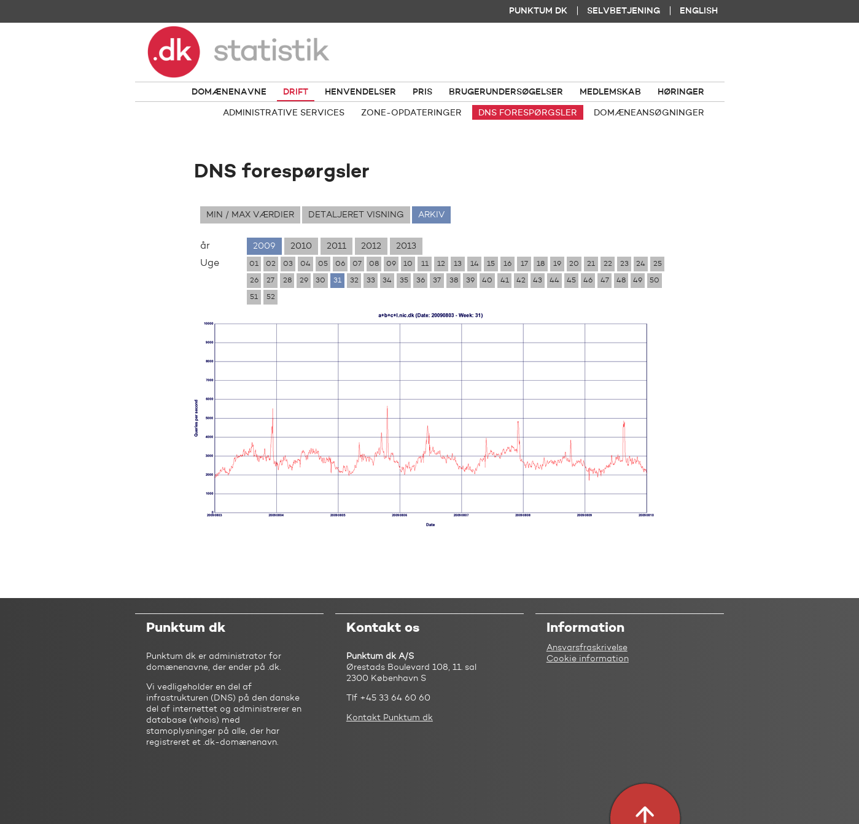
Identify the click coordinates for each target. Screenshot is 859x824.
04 (305, 264)
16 (507, 264)
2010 (301, 246)
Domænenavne (229, 92)
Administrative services (283, 113)
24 (640, 264)
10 (408, 264)
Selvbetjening (623, 11)
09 (391, 264)
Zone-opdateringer (411, 113)
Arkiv (431, 215)
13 (458, 264)
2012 (371, 246)
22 (608, 264)
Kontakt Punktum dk (389, 717)
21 (591, 264)
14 (474, 264)
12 (441, 264)
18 (541, 264)
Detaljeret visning (356, 215)
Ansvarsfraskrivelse (587, 647)
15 (491, 264)
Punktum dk (538, 11)
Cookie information (587, 659)
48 (621, 280)
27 (270, 280)
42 (521, 280)
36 (420, 280)
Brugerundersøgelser (506, 92)
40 (487, 280)
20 (574, 264)
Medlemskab (610, 92)
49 (637, 280)
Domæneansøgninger (649, 113)
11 (425, 264)
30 (320, 280)
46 (588, 280)
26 (254, 280)
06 (340, 264)
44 (554, 280)
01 (253, 264)
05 (323, 264)
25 (657, 264)
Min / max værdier (250, 215)
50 (654, 280)
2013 (406, 246)
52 (270, 297)
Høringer (681, 92)
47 (605, 280)
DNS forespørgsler (527, 113)
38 (453, 280)
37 (437, 280)
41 (504, 280)
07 (357, 264)
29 (304, 280)
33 (371, 280)
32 (354, 280)
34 (387, 280)
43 (537, 280)
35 (404, 280)
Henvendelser (360, 92)
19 (557, 264)
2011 (336, 246)
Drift (295, 92)
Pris (422, 92)
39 (470, 280)
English (699, 11)
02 (271, 264)
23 (624, 264)
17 (524, 264)
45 (571, 280)
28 (287, 280)
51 (254, 297)
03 (288, 264)
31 (337, 280)
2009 (264, 246)
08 (374, 264)
